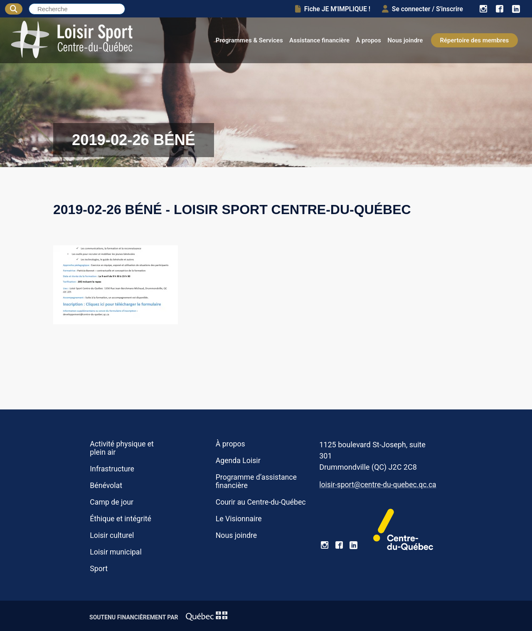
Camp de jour (111, 502)
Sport (99, 568)
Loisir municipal (115, 552)
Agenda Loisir (238, 460)
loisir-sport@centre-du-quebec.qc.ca (377, 485)
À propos (368, 40)
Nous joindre (405, 40)
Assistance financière (319, 40)
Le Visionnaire (239, 519)
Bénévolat (106, 485)
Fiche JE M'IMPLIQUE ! (332, 9)
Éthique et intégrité (120, 519)
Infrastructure (112, 469)
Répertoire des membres (474, 40)
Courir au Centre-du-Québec (261, 502)
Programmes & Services (249, 40)
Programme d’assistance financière (256, 481)
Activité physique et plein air (122, 448)
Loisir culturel (112, 535)
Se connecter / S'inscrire (422, 9)
